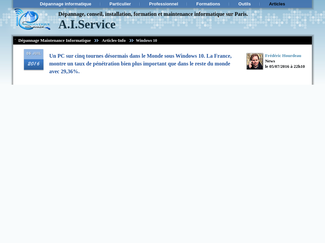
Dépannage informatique (65, 3)
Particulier (120, 3)
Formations (208, 3)
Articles (277, 3)
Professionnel (163, 3)
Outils (244, 3)
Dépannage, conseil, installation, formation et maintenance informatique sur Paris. (153, 14)
